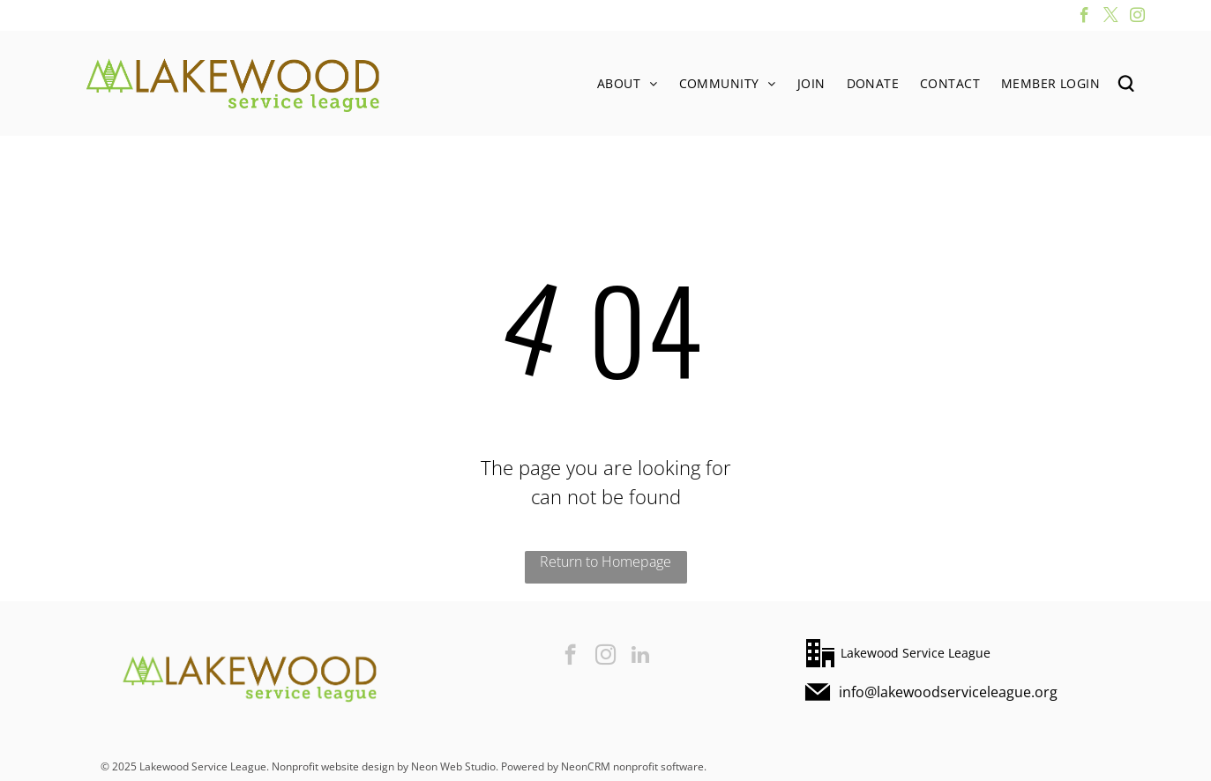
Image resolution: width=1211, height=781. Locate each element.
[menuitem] (628, 83)
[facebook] (1084, 17)
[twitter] (1111, 17)
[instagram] (1137, 17)
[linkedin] (640, 656)
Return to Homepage (605, 561)
